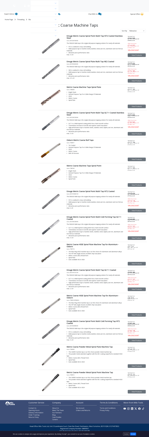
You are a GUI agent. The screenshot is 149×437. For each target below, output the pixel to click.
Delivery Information (36, 416)
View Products (137, 59)
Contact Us (142, 2)
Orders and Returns (83, 414)
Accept (133, 434)
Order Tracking (34, 418)
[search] (53, 10)
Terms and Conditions (108, 412)
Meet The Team (58, 414)
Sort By (124, 34)
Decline (126, 434)
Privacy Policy (104, 414)
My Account (80, 412)
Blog (126, 2)
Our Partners (57, 416)
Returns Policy (34, 421)
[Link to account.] (120, 11)
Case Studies (56, 421)
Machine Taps (34, 23)
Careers (55, 423)
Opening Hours (34, 414)
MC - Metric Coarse (49, 23)
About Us (133, 2)
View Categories (37, 10)
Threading (21, 23)
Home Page (9, 23)
